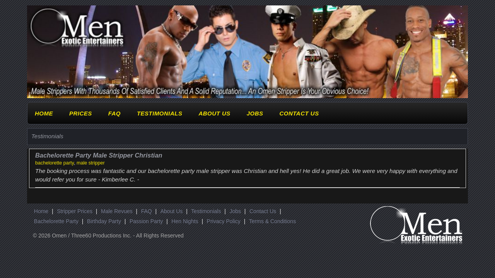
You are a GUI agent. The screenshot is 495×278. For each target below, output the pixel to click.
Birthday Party (104, 221)
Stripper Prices (74, 211)
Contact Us (299, 113)
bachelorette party (54, 163)
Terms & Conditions (272, 221)
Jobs (255, 113)
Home (44, 113)
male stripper (91, 163)
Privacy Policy (224, 221)
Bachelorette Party (56, 221)
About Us (214, 113)
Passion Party (146, 221)
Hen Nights (184, 221)
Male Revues (117, 211)
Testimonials (160, 113)
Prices (80, 113)
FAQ (114, 113)
